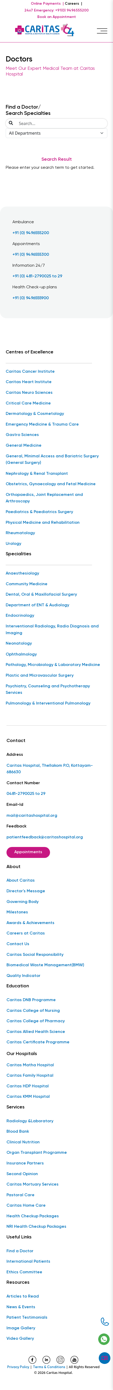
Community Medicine (26, 584)
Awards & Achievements (30, 923)
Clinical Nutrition (23, 1142)
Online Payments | (47, 3)
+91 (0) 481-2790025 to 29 (37, 276)
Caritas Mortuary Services (32, 1184)
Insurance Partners (25, 1163)
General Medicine (23, 446)
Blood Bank (17, 1132)
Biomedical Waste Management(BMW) (45, 965)
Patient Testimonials (26, 1318)
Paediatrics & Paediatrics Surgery (39, 512)
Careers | (73, 3)
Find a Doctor (19, 1251)
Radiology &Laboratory (29, 1121)
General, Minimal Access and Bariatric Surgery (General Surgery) (52, 459)
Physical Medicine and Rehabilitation (43, 523)
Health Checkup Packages (32, 1216)
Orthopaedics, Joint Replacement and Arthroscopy (44, 498)
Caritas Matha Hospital (30, 1065)
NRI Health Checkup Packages (36, 1227)
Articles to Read (22, 1296)
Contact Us (17, 944)
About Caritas (20, 880)
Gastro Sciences (22, 435)
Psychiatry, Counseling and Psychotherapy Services (48, 689)
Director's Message (25, 891)
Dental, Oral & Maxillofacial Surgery (41, 595)
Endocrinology (20, 616)
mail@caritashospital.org (31, 816)
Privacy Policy (18, 1367)
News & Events (20, 1307)
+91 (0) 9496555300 (30, 255)
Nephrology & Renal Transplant (37, 474)
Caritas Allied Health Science (35, 1032)
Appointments (28, 852)
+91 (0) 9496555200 (30, 233)
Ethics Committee (24, 1272)
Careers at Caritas (25, 933)
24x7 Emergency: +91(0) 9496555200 (56, 10)
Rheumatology (20, 533)
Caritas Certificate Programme (37, 1042)
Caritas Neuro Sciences (29, 393)
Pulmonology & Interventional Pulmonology (48, 703)
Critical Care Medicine (28, 403)
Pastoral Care (20, 1195)
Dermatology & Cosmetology (35, 414)
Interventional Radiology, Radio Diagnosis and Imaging (52, 629)
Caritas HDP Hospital (27, 1086)
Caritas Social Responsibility (34, 955)
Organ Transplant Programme (36, 1153)
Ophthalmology (21, 654)
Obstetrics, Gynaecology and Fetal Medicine (51, 484)
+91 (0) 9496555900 (30, 298)
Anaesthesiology (22, 573)
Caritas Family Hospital (29, 1076)
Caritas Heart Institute (29, 382)
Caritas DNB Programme (31, 1000)
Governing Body (22, 902)
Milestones (17, 912)
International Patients (28, 1262)
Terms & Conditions (49, 1367)
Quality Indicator (23, 976)
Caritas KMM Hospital (28, 1097)
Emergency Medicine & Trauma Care (42, 424)
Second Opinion (22, 1174)
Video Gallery (20, 1339)
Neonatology (19, 643)
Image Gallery (20, 1328)
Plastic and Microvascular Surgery (40, 676)
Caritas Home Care (26, 1206)
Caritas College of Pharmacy (35, 1021)
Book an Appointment (56, 17)
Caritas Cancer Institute (30, 372)
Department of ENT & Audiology (37, 605)
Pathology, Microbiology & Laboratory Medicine (53, 665)
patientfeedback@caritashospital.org (44, 837)
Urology (13, 544)
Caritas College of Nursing (33, 1011)
